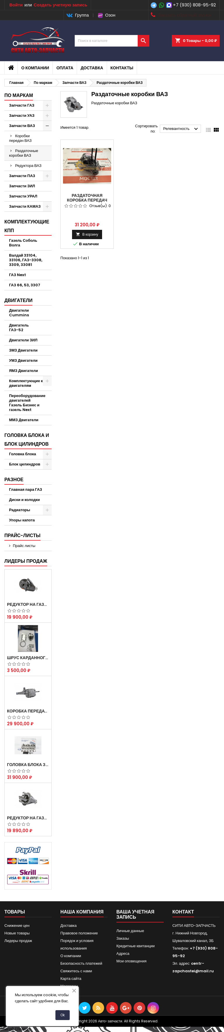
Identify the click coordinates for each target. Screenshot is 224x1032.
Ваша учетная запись (135, 914)
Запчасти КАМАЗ (25, 206)
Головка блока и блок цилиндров (26, 439)
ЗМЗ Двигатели (23, 350)
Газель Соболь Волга (23, 243)
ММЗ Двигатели (23, 420)
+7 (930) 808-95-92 (194, 5)
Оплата (64, 68)
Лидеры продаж (25, 561)
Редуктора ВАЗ (28, 165)
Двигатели (18, 300)
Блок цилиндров (24, 464)
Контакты (122, 68)
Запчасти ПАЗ (22, 176)
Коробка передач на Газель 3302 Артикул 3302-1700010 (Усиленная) (28, 711)
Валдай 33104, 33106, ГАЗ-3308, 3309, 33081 (25, 260)
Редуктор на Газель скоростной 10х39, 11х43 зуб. (28, 818)
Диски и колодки (24, 499)
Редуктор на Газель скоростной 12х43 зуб (28, 604)
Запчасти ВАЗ (22, 125)
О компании (35, 68)
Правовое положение (79, 933)
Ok (62, 1014)
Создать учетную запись (60, 5)
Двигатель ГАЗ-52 (19, 327)
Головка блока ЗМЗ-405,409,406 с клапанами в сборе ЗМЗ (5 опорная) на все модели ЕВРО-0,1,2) (28, 764)
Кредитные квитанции (135, 946)
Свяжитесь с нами (76, 971)
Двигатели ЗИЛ (23, 340)
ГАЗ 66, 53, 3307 (24, 285)
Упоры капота (22, 520)
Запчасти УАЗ (21, 115)
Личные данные (130, 931)
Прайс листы (24, 545)
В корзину (87, 234)
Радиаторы (19, 510)
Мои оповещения (131, 961)
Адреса (122, 953)
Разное (14, 479)
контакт (183, 911)
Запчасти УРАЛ (23, 196)
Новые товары (17, 933)
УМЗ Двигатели (23, 360)
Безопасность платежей (81, 963)
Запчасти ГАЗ (21, 105)
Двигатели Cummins (19, 313)
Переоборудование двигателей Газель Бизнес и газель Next (27, 402)
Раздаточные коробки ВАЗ (23, 153)
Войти (16, 5)
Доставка (91, 68)
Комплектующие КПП (26, 226)
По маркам (18, 95)
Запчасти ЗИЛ (22, 186)
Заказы (122, 938)
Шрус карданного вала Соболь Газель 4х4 (28, 657)
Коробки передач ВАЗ (20, 138)
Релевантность (181, 129)
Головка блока (22, 454)
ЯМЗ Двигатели (23, 370)
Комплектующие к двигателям (26, 383)
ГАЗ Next (17, 275)
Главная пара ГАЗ (25, 489)
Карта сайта (70, 978)
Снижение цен (16, 925)
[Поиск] (112, 41)
